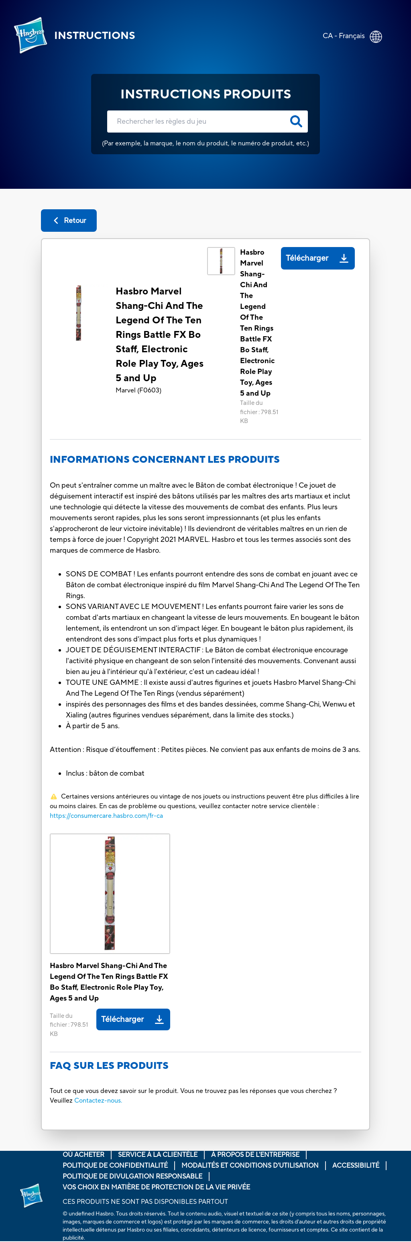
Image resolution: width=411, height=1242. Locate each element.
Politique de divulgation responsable (132, 1177)
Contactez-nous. (98, 1101)
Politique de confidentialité (115, 1166)
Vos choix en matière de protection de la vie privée (156, 1187)
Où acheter (83, 1155)
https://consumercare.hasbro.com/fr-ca (106, 816)
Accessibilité (355, 1166)
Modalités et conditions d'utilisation (250, 1166)
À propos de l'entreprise (255, 1155)
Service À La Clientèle (157, 1155)
